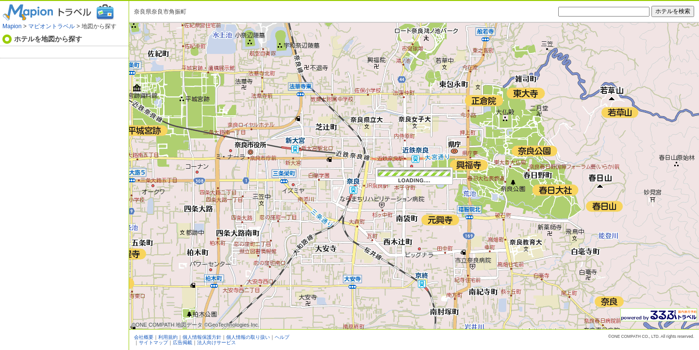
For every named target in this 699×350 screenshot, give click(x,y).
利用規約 (168, 337)
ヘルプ (282, 337)
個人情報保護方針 (202, 337)
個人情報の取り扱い (248, 337)
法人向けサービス (216, 342)
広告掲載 (182, 342)
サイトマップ (153, 342)
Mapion (11, 26)
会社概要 (143, 337)
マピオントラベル (51, 26)
